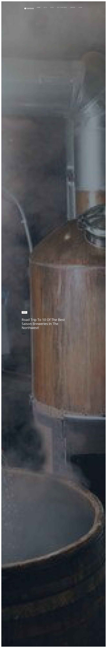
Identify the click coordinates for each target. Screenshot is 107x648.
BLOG (52, 7)
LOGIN (80, 7)
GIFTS (45, 7)
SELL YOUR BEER (62, 7)
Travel (24, 312)
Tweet (23, 334)
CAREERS (72, 7)
